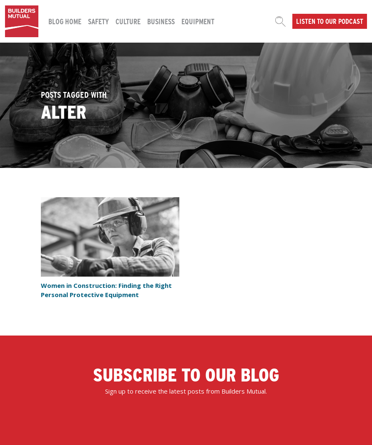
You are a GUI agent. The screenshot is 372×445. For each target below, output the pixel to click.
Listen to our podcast (329, 20)
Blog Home (64, 21)
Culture (128, 21)
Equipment (197, 21)
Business (161, 21)
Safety (98, 21)
